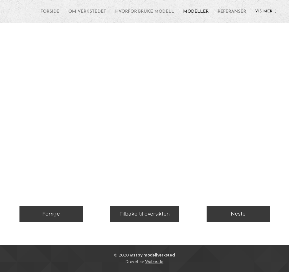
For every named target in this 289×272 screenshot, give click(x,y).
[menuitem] (56, 12)
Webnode (154, 261)
